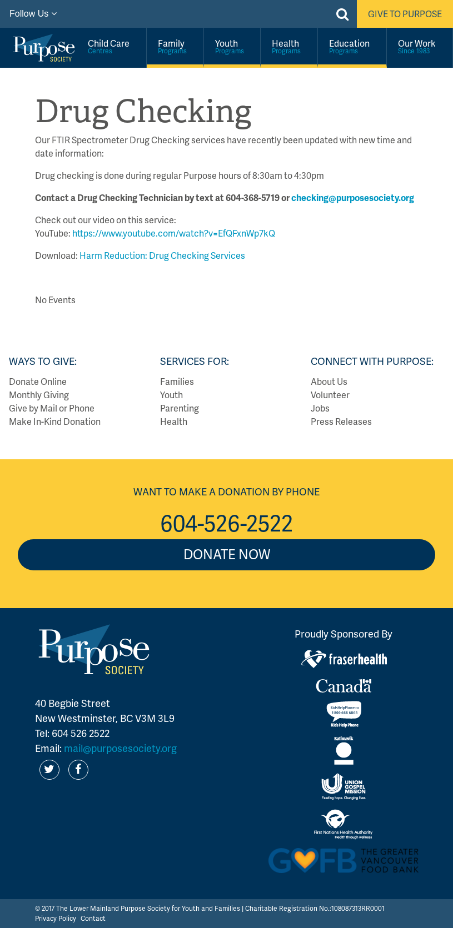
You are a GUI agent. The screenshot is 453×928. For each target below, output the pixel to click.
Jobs (320, 408)
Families (177, 381)
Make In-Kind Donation (55, 421)
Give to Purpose (405, 13)
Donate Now (226, 554)
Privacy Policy (55, 918)
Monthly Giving (39, 394)
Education (352, 46)
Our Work (419, 46)
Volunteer (330, 394)
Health (289, 46)
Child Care (111, 46)
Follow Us (33, 13)
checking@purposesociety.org (352, 197)
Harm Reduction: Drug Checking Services (161, 255)
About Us (329, 381)
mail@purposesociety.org (120, 748)
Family (175, 46)
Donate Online (38, 381)
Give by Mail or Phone (51, 408)
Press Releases (341, 421)
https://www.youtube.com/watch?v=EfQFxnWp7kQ (173, 233)
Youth (232, 46)
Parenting (179, 408)
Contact (93, 918)
